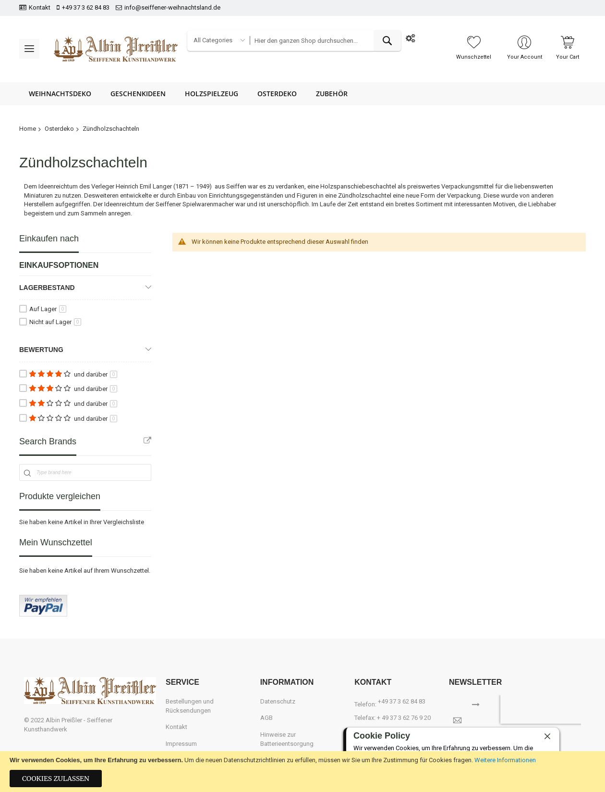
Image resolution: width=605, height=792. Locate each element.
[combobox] (325, 40)
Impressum (181, 743)
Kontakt (39, 7)
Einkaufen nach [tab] (49, 238)
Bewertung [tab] (41, 349)
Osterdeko (59, 128)
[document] (302, 771)
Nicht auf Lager (55, 322)
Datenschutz (277, 701)
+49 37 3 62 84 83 (85, 7)
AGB (266, 717)
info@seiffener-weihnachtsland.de (172, 7)
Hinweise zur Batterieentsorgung (287, 739)
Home (27, 128)
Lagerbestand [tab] (47, 287)
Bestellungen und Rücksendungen (190, 706)
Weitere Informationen (505, 760)
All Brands (147, 440)
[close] (547, 736)
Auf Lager (47, 309)
